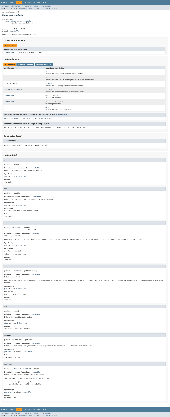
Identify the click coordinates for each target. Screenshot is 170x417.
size (47, 107)
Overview (4, 2)
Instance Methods (25, 65)
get (46, 71)
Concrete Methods (44, 65)
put (46, 95)
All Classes (46, 6)
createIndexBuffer (12, 118)
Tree (24, 2)
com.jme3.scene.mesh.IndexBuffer (18, 21)
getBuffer (49, 83)
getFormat (49, 89)
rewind (34, 118)
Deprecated (31, 2)
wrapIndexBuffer (46, 118)
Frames (26, 6)
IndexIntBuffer (11, 52)
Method (29, 8)
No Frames (34, 6)
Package (12, 2)
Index (39, 2)
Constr (22, 8)
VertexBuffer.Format (13, 89)
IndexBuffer (14, 31)
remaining (26, 118)
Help (44, 2)
